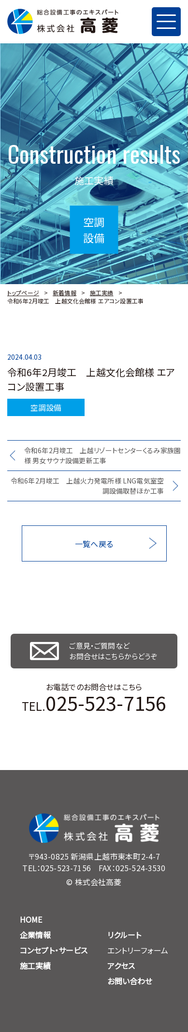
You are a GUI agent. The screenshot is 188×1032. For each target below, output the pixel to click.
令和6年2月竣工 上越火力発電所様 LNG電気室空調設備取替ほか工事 (87, 486)
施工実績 (102, 293)
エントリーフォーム (137, 950)
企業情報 (35, 935)
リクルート (124, 935)
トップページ (23, 293)
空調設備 (46, 407)
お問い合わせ (130, 981)
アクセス (121, 965)
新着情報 (64, 293)
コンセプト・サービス (54, 950)
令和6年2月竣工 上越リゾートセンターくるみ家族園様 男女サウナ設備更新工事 (102, 455)
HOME (31, 919)
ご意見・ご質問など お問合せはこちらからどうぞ (113, 650)
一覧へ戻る (94, 543)
